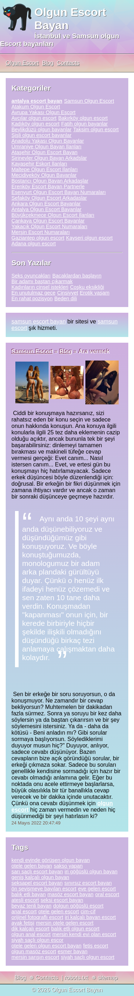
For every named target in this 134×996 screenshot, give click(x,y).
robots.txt (76, 978)
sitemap (108, 978)
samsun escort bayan (38, 321)
